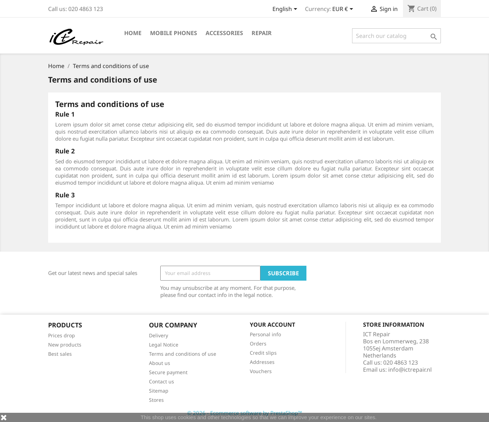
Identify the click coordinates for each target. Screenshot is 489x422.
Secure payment (168, 372)
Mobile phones (173, 33)
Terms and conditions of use (182, 353)
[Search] (396, 35)
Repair (262, 33)
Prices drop (61, 335)
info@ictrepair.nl (410, 369)
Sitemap (158, 390)
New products (64, 344)
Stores (156, 399)
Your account (272, 324)
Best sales (60, 353)
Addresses (262, 362)
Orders (258, 343)
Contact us (161, 381)
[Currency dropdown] (344, 9)
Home (133, 33)
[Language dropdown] (286, 9)
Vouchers (261, 371)
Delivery (158, 335)
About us (159, 363)
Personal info (265, 334)
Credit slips (263, 352)
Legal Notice (163, 344)
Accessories (224, 33)
